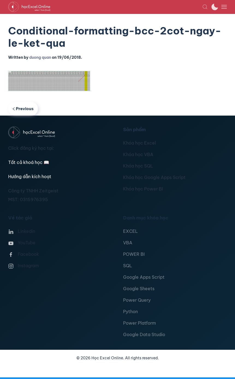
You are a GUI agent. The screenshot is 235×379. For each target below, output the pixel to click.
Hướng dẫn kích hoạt (29, 176)
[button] (205, 7)
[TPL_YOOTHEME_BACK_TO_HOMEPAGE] (105, 7)
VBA (127, 242)
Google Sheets (138, 288)
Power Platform (139, 323)
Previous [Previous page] (23, 108)
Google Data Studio (144, 334)
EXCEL (130, 231)
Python (130, 311)
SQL (127, 265)
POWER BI (134, 254)
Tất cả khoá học (28, 162)
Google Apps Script (144, 277)
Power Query (137, 300)
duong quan (40, 57)
